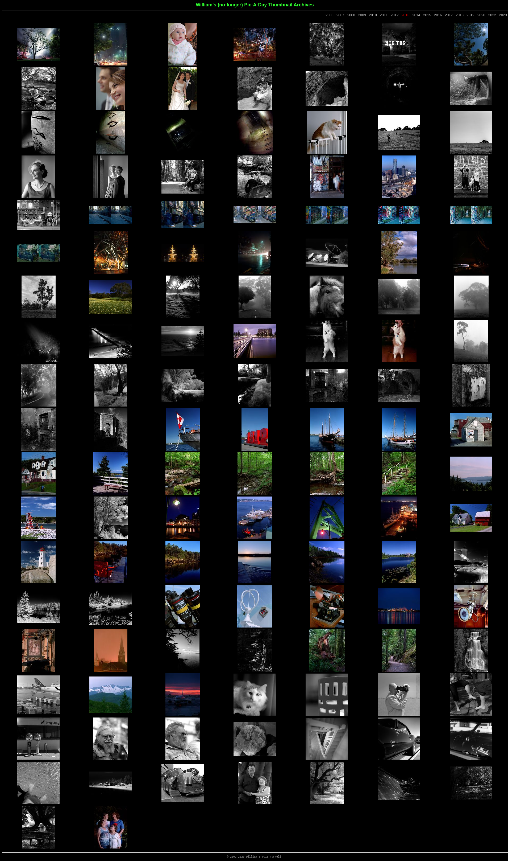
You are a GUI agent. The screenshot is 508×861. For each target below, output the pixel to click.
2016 (438, 15)
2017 (449, 15)
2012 (395, 15)
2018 (460, 15)
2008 (351, 15)
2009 (362, 15)
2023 (503, 15)
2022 (492, 15)
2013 (405, 15)
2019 (470, 15)
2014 (416, 15)
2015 (427, 15)
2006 (330, 15)
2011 (384, 15)
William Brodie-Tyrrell (263, 856)
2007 (340, 15)
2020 (481, 15)
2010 (373, 15)
